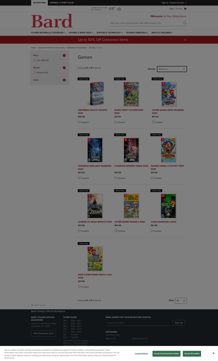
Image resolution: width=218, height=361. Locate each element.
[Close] (213, 353)
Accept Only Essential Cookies (166, 353)
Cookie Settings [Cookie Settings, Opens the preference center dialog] (141, 353)
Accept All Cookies (192, 353)
